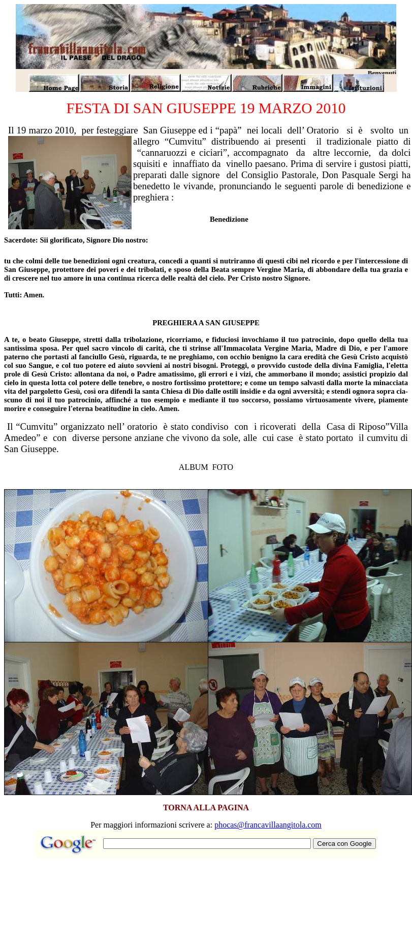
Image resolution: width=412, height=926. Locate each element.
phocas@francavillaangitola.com (268, 824)
